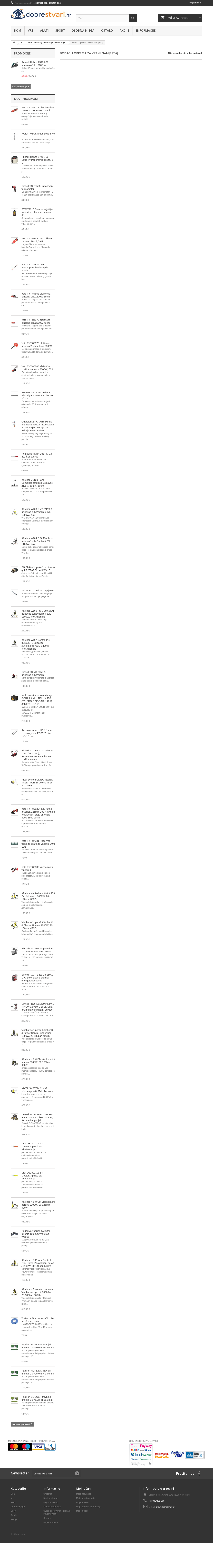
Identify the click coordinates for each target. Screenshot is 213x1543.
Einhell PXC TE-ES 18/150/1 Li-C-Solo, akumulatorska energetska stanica (37, 977)
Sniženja (47, 1494)
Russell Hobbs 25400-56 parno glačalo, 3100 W (34, 63)
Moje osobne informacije (88, 1506)
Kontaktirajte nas (52, 1506)
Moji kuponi (82, 1511)
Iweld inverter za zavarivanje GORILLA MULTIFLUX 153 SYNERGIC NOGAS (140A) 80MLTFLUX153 (36, 699)
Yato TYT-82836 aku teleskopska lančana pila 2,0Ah (34, 267)
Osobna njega (83, 30)
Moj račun (83, 1488)
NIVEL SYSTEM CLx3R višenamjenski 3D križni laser (37, 1090)
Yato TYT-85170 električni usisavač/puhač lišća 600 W (36, 344)
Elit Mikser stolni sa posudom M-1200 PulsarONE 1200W (37, 950)
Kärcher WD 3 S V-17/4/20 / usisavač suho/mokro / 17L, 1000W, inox (36, 512)
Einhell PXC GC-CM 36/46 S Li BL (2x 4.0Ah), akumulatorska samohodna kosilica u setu (37, 755)
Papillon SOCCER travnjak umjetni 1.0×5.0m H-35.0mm (37, 1398)
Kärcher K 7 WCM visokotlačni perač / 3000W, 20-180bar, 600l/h (38, 1062)
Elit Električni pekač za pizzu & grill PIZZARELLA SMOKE (38, 569)
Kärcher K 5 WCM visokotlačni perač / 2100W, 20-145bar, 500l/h (38, 1204)
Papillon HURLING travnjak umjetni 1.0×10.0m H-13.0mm (37, 1346)
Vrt (30, 30)
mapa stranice (50, 1522)
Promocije (22, 53)
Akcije (124, 30)
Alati (44, 30)
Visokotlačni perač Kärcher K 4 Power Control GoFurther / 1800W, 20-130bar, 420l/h (37, 1033)
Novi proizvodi (26, 99)
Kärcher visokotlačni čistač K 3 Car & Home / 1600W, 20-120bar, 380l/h (38, 896)
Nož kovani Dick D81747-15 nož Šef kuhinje (36, 455)
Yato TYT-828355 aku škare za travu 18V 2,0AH (36, 240)
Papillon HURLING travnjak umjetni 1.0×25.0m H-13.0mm (37, 1372)
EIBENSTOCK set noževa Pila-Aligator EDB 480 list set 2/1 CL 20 (37, 395)
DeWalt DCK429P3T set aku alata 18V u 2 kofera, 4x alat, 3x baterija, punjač (37, 1117)
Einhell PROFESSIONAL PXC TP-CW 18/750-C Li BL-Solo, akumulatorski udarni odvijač (37, 1006)
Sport (60, 30)
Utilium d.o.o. (19, 1534)
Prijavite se (195, 2)
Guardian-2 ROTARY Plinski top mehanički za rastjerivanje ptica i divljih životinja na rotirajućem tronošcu (37, 426)
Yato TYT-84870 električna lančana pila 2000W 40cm (35, 321)
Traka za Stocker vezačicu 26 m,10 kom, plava (37, 1320)
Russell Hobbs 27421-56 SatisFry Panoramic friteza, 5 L (37, 159)
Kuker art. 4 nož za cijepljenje (37, 590)
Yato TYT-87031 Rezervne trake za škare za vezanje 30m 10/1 (38, 843)
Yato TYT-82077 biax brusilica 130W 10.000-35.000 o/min (37, 109)
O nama (47, 1518)
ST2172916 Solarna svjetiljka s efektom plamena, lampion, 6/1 (37, 212)
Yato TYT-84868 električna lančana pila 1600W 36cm (35, 295)
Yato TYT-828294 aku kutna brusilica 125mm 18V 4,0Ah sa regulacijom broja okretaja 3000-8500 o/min (38, 813)
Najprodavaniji (50, 1502)
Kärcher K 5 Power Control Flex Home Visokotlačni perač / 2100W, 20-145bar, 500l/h (37, 1263)
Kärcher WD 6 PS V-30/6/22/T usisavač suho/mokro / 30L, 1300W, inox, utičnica (37, 613)
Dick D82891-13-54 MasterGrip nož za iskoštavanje (32, 1175)
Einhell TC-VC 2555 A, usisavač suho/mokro (33, 673)
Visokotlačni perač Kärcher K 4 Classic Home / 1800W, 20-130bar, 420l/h (37, 925)
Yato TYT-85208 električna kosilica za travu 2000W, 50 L (37, 368)
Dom (17, 30)
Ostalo (107, 30)
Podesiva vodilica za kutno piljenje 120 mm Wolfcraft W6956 (35, 1233)
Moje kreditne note (85, 1498)
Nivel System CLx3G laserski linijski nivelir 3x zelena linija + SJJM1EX (37, 782)
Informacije (146, 30)
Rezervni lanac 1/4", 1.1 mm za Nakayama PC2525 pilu (36, 732)
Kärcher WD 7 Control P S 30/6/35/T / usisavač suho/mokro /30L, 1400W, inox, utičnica (35, 644)
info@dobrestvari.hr (165, 1507)
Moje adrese (82, 1502)
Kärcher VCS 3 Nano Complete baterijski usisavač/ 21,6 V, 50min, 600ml (37, 482)
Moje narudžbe (83, 1494)
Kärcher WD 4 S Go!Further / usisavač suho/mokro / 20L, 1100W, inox (37, 541)
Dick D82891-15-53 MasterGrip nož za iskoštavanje (32, 1146)
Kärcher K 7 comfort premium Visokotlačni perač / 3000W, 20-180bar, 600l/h (37, 1292)
